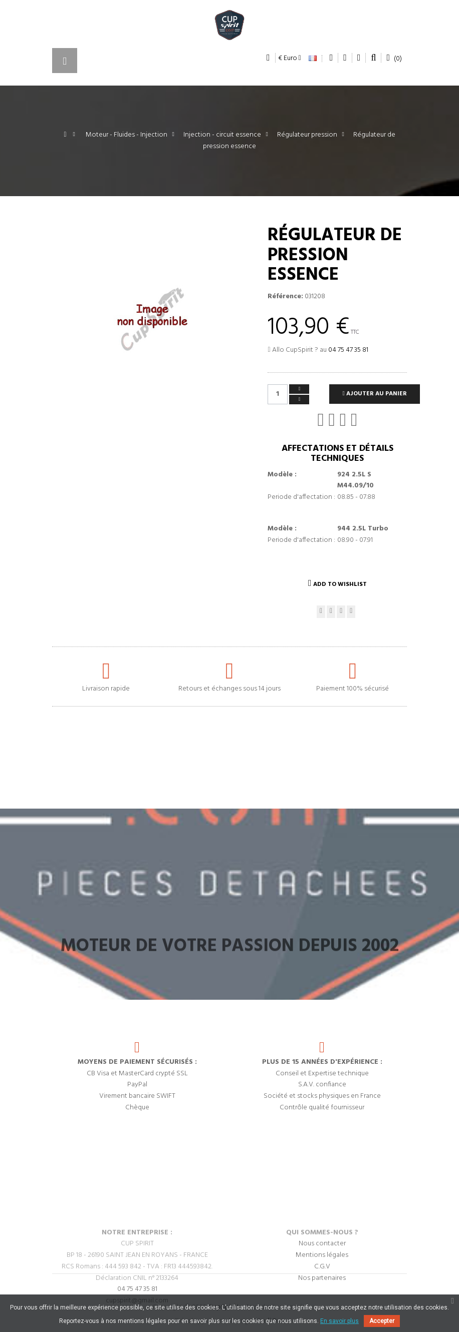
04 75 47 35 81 (348, 350)
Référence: (285, 296)
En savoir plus (339, 1320)
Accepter (381, 1320)
